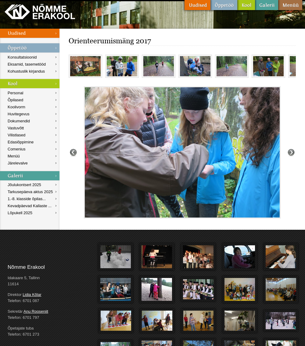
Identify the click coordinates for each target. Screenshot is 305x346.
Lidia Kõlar (32, 294)
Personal (15, 93)
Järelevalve (18, 163)
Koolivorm (16, 107)
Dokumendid (19, 121)
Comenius (17, 149)
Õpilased (15, 100)
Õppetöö (223, 5)
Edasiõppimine (21, 142)
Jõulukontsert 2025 (24, 184)
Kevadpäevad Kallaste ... (30, 206)
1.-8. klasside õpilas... (27, 198)
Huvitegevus (19, 114)
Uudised (197, 5)
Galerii (266, 5)
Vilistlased (16, 135)
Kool (246, 5)
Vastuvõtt (16, 128)
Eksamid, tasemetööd (27, 64)
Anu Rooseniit (35, 311)
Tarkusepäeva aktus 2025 (30, 191)
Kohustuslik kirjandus (26, 71)
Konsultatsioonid (22, 57)
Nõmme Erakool (40, 11)
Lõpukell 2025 (20, 213)
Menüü (290, 5)
